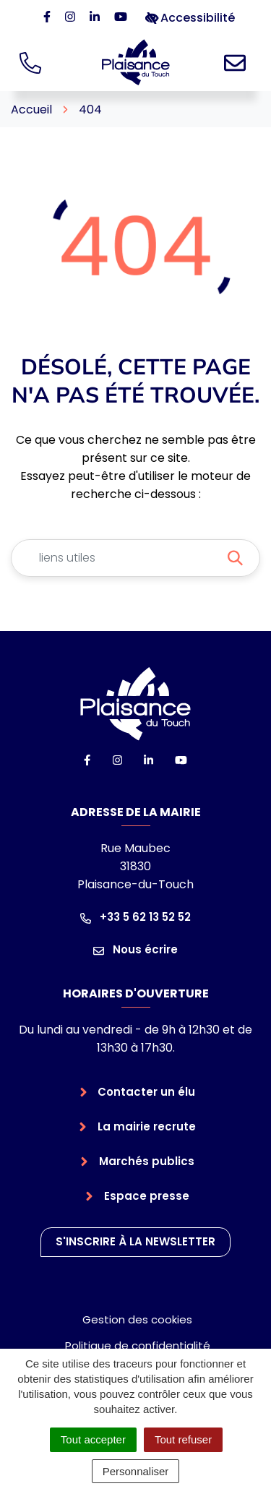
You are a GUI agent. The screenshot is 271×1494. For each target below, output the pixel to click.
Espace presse (146, 1195)
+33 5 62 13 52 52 (135, 916)
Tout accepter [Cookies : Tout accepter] (93, 1439)
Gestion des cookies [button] (137, 1319)
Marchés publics (146, 1161)
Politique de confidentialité (137, 1345)
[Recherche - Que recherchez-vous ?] (118, 558)
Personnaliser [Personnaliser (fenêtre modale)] (136, 1471)
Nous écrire (135, 949)
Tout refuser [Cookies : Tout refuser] (183, 1439)
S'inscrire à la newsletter (135, 1241)
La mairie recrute (147, 1126)
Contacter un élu (146, 1091)
